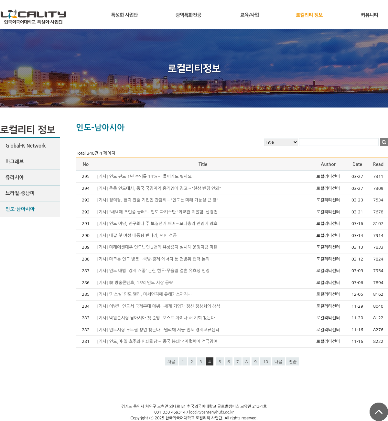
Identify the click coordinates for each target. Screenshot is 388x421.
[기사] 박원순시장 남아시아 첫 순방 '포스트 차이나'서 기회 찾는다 (156, 318)
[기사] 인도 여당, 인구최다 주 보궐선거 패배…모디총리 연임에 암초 (157, 223)
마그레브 (14, 161)
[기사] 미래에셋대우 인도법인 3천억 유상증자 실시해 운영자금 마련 (157, 247)
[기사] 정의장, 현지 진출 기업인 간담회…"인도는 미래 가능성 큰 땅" (157, 200)
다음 (278, 362)
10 (265, 362)
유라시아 (14, 177)
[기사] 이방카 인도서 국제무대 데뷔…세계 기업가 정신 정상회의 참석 (158, 306)
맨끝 (292, 362)
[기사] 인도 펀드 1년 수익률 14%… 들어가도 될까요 (144, 176)
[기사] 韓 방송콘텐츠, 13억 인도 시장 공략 (135, 283)
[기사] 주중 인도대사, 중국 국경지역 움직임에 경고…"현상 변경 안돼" (159, 188)
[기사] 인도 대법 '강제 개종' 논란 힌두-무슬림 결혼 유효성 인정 (153, 271)
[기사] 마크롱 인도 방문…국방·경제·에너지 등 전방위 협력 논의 (153, 259)
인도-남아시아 (20, 209)
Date (357, 164)
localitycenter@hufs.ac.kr (211, 412)
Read (378, 164)
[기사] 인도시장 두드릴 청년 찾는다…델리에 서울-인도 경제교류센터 (158, 330)
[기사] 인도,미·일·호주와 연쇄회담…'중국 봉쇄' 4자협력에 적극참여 (157, 341)
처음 (171, 362)
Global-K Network (25, 145)
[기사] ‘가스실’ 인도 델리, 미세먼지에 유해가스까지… (144, 294)
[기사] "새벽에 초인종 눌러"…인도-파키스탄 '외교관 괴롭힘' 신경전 (157, 212)
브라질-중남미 (20, 193)
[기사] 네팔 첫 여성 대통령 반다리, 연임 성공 (137, 235)
